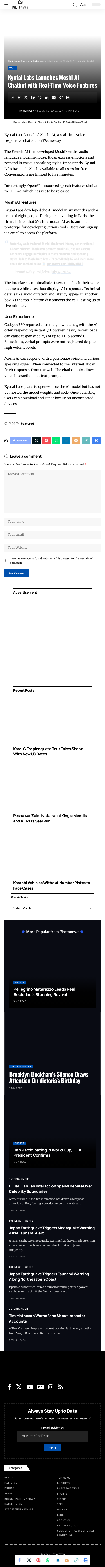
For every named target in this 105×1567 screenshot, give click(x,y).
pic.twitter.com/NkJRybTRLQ (65, 263)
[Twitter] (19, 1387)
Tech (12, 68)
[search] (75, 4)
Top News (15, 1221)
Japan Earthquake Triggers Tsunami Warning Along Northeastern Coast (49, 1276)
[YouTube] (29, 1387)
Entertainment (21, 1066)
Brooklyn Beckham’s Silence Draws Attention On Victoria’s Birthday (48, 1077)
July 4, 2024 (61, 272)
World (29, 1221)
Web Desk (28, 111)
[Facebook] (10, 1387)
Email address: (52, 1434)
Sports (19, 982)
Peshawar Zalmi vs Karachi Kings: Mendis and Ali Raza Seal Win (50, 818)
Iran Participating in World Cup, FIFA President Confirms (47, 1152)
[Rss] (61, 1387)
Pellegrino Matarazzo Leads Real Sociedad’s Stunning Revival (44, 991)
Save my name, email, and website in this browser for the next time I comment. (51, 560)
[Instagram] (51, 1387)
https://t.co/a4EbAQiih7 (58, 258)
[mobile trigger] (8, 4)
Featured (27, 423)
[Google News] (40, 1387)
